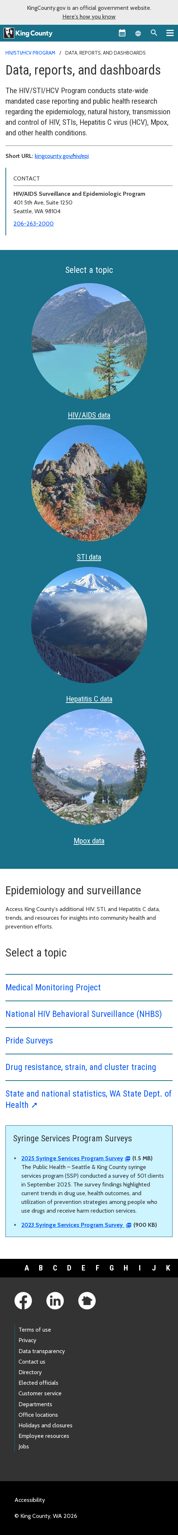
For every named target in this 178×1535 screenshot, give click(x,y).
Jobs (23, 1446)
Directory (30, 1372)
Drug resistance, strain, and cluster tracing (80, 1067)
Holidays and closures (45, 1425)
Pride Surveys (29, 1040)
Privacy (27, 1340)
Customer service (40, 1393)
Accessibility (30, 1499)
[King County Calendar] (122, 33)
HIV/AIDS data (89, 415)
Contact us (31, 1361)
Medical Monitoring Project (53, 987)
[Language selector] (138, 33)
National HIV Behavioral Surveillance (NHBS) (83, 1014)
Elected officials (38, 1382)
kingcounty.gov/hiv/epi (62, 155)
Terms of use (34, 1329)
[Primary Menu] (170, 33)
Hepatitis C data (89, 699)
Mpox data (89, 840)
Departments (35, 1404)
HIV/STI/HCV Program (30, 53)
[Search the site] (154, 33)
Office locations (38, 1414)
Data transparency (41, 1351)
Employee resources (43, 1435)
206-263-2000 (33, 223)
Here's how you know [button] (89, 16)
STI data (89, 557)
